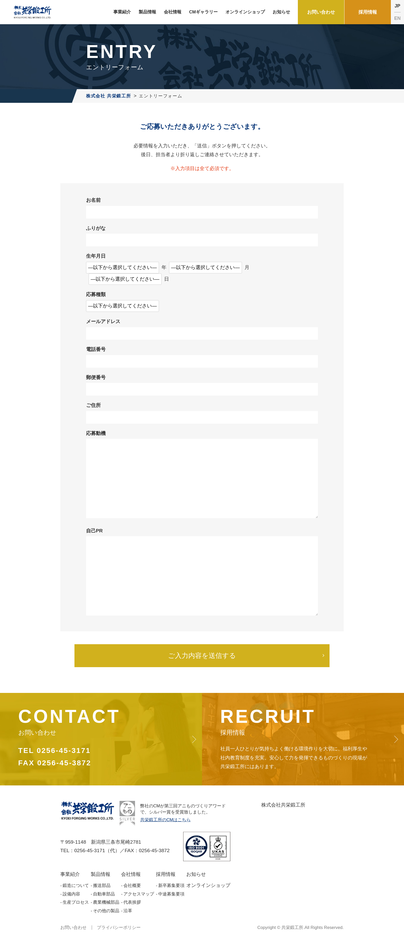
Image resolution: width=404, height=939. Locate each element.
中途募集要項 (171, 894)
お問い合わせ (73, 927)
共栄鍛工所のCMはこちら (165, 819)
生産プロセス (76, 902)
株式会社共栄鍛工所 (283, 805)
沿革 (127, 910)
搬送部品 (102, 885)
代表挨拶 (132, 902)
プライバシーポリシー (119, 927)
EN (397, 18)
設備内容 (71, 894)
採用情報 (165, 874)
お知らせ (196, 874)
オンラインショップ (208, 885)
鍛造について (76, 885)
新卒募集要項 (171, 885)
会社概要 (132, 885)
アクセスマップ (138, 894)
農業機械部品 (106, 902)
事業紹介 (70, 874)
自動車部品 (104, 894)
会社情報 (131, 874)
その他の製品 (106, 910)
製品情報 (100, 874)
